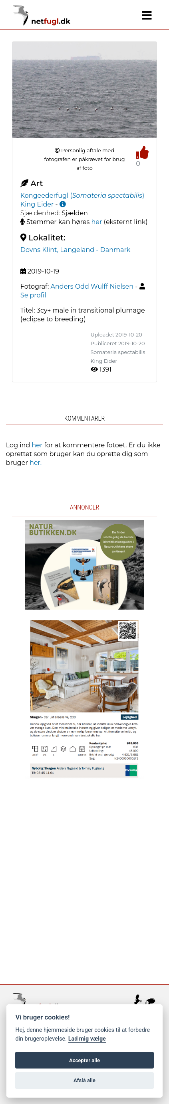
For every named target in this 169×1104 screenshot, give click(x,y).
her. (36, 462)
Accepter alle (84, 1060)
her (96, 222)
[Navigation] (147, 15)
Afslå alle (84, 1080)
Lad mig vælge (87, 1038)
